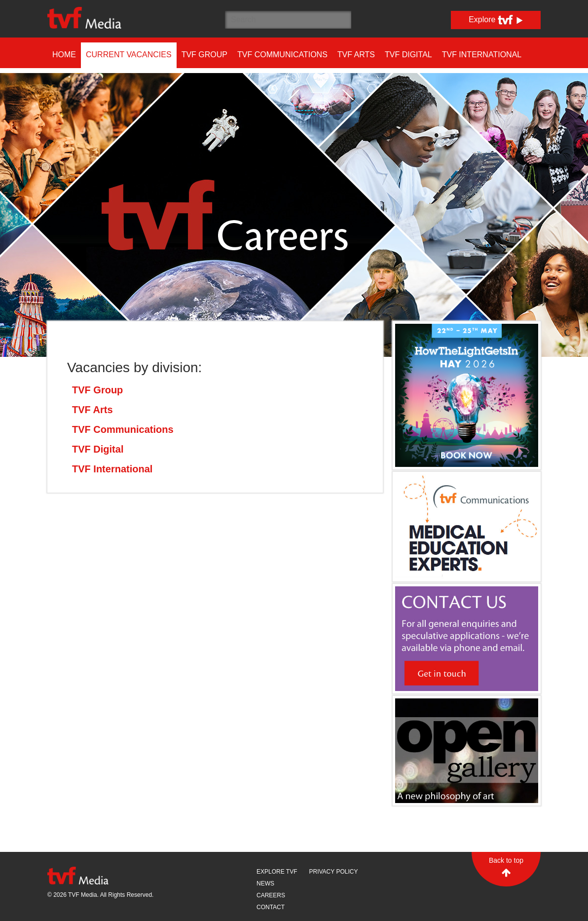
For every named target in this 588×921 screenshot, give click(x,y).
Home (64, 54)
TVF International (482, 54)
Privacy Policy (333, 871)
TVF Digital (408, 54)
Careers (271, 895)
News (265, 883)
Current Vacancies (129, 54)
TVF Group (204, 54)
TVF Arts (356, 54)
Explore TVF (277, 871)
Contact (271, 907)
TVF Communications (282, 54)
